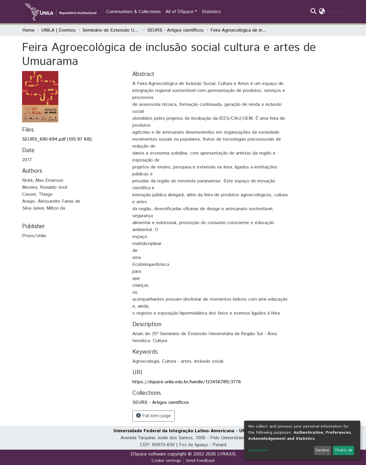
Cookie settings (166, 461)
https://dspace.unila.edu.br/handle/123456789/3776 (186, 382)
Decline (322, 450)
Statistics (211, 11)
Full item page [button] (153, 416)
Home (28, 30)
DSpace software (148, 454)
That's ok (343, 450)
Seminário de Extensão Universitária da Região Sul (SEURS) (111, 30)
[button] (321, 11)
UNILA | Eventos (58, 30)
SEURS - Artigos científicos (175, 30)
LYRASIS (226, 454)
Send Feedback (200, 461)
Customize (258, 450)
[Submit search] (313, 11)
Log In (333, 11)
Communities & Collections (133, 11)
